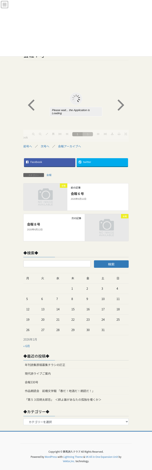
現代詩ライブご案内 (38, 373)
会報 (48, 175)
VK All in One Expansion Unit (102, 456)
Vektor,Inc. (69, 461)
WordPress (51, 456)
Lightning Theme (73, 456)
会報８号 (33, 224)
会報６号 (77, 193)
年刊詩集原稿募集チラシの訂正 (45, 365)
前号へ (27, 146)
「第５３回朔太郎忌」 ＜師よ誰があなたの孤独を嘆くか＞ (63, 399)
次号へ (45, 146)
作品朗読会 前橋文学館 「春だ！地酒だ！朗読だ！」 (60, 391)
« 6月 (26, 346)
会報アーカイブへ (69, 146)
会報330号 (31, 382)
